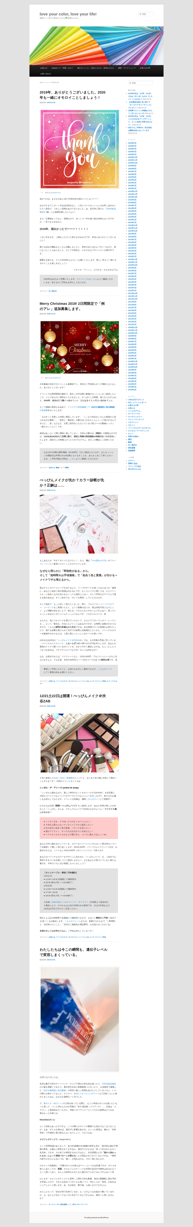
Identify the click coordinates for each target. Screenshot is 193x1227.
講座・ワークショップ (127, 68)
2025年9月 (132, 166)
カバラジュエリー (135, 417)
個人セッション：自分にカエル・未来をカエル (95, 68)
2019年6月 (132, 378)
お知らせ (43, 68)
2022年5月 (132, 279)
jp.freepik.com (55, 193)
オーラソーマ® (54, 1204)
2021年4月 (132, 316)
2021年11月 (132, 296)
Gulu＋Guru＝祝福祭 (63, 778)
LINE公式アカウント (136, 400)
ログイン (131, 461)
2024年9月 (132, 200)
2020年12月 (132, 327)
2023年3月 (132, 251)
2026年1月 (132, 154)
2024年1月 (132, 222)
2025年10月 (132, 163)
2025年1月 (132, 188)
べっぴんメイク (99, 560)
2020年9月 (132, 336)
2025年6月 (132, 174)
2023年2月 (132, 254)
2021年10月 (132, 299)
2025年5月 (132, 177)
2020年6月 (132, 344)
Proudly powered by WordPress (96, 1218)
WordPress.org (134, 469)
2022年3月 (132, 285)
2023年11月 (132, 228)
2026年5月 (132, 143)
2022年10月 (132, 265)
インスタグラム (134, 411)
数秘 (57, 468)
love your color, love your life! (68, 14)
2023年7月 (132, 240)
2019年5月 (132, 381)
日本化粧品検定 (109, 1084)
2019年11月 (132, 364)
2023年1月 (132, 256)
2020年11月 (132, 330)
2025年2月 (132, 186)
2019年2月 (132, 390)
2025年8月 (132, 169)
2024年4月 (132, 214)
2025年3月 (132, 183)
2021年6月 (132, 310)
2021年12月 (132, 293)
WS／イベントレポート (137, 402)
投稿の (132, 463)
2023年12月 (132, 225)
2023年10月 (132, 231)
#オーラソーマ (82, 1204)
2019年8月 (132, 373)
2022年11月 (132, 262)
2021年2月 (132, 322)
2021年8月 (132, 305)
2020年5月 (132, 347)
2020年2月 (132, 356)
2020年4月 (132, 350)
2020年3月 (132, 353)
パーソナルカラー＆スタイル (66, 681)
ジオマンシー (133, 422)
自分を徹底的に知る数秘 (55, 1090)
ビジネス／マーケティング (138, 431)
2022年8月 (132, 271)
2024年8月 (132, 203)
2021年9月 (132, 302)
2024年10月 (132, 197)
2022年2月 (132, 288)
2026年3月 (132, 149)
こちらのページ (105, 669)
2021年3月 (132, 319)
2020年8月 (132, 339)
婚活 (130, 439)
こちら (73, 459)
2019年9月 (132, 370)
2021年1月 (132, 324)
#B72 (74, 1204)
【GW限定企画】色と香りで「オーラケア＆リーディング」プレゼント (140, 105)
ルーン (130, 434)
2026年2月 (132, 152)
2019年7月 (132, 376)
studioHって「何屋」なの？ (62, 68)
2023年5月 (132, 245)
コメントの (134, 466)
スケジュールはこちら (87, 279)
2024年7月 (132, 205)
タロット (131, 425)
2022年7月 (132, 273)
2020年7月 (132, 342)
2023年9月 (132, 234)
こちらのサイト (93, 799)
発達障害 (131, 451)
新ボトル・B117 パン (53, 1103)
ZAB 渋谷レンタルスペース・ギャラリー (70, 902)
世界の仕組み (133, 436)
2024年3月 (132, 217)
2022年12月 (132, 259)
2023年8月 (132, 237)
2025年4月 (132, 180)
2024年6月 (132, 208)
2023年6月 (132, 242)
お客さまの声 (145, 68)
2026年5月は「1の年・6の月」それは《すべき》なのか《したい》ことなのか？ (140, 96)
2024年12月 (132, 191)
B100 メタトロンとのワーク (86, 1093)
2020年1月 (132, 359)
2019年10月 (132, 367)
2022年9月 (132, 268)
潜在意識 (63, 1204)
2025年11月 (132, 160)
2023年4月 (132, 248)
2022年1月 (132, 291)
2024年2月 (132, 220)
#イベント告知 (100, 681)
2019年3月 (132, 387)
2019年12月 (132, 361)
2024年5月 (132, 211)
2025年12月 (132, 157)
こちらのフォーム (73, 921)
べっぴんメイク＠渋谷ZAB (70, 640)
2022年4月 (132, 282)
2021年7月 (132, 308)
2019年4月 (132, 384)
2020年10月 (132, 333)
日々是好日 (53, 291)
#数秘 (67, 468)
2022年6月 (132, 276)
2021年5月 (132, 313)
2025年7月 (132, 171)
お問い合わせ (45, 74)
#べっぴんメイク (88, 681)
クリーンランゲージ (136, 419)
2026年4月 (132, 146)
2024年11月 (132, 194)
